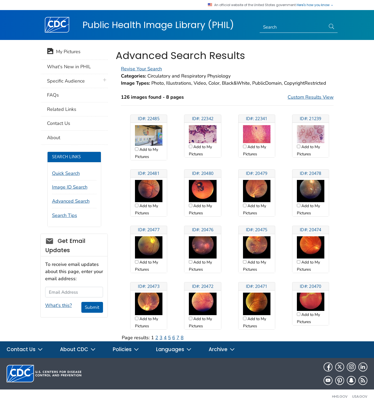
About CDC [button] (78, 349)
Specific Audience (66, 81)
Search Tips (64, 215)
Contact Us (58, 123)
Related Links (61, 109)
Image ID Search (69, 187)
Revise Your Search (141, 69)
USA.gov (359, 396)
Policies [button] (126, 349)
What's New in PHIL (69, 67)
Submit (92, 307)
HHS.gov (340, 396)
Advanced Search (71, 201)
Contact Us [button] (25, 349)
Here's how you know (315, 5)
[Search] (293, 27)
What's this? (58, 305)
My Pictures (64, 52)
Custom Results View (311, 97)
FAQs (53, 95)
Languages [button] (174, 349)
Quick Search (66, 173)
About (53, 137)
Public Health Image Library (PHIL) (158, 24)
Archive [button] (222, 349)
